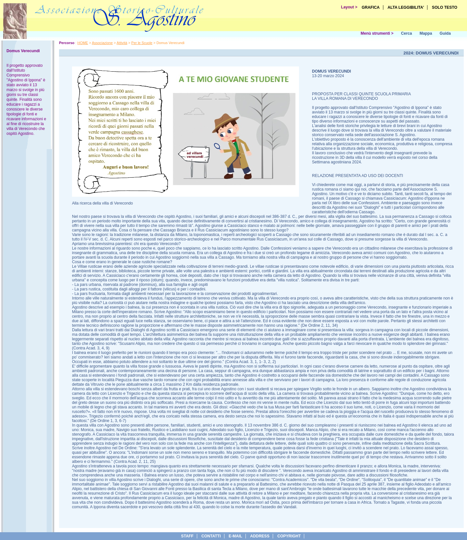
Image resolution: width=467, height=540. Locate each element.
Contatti (211, 536)
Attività (122, 43)
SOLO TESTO (444, 7)
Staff (187, 536)
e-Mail (235, 536)
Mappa (426, 33)
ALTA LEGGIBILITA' (406, 7)
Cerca (406, 33)
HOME (83, 43)
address (259, 536)
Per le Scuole (141, 43)
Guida (445, 33)
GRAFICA (370, 7)
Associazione (102, 43)
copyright (289, 536)
